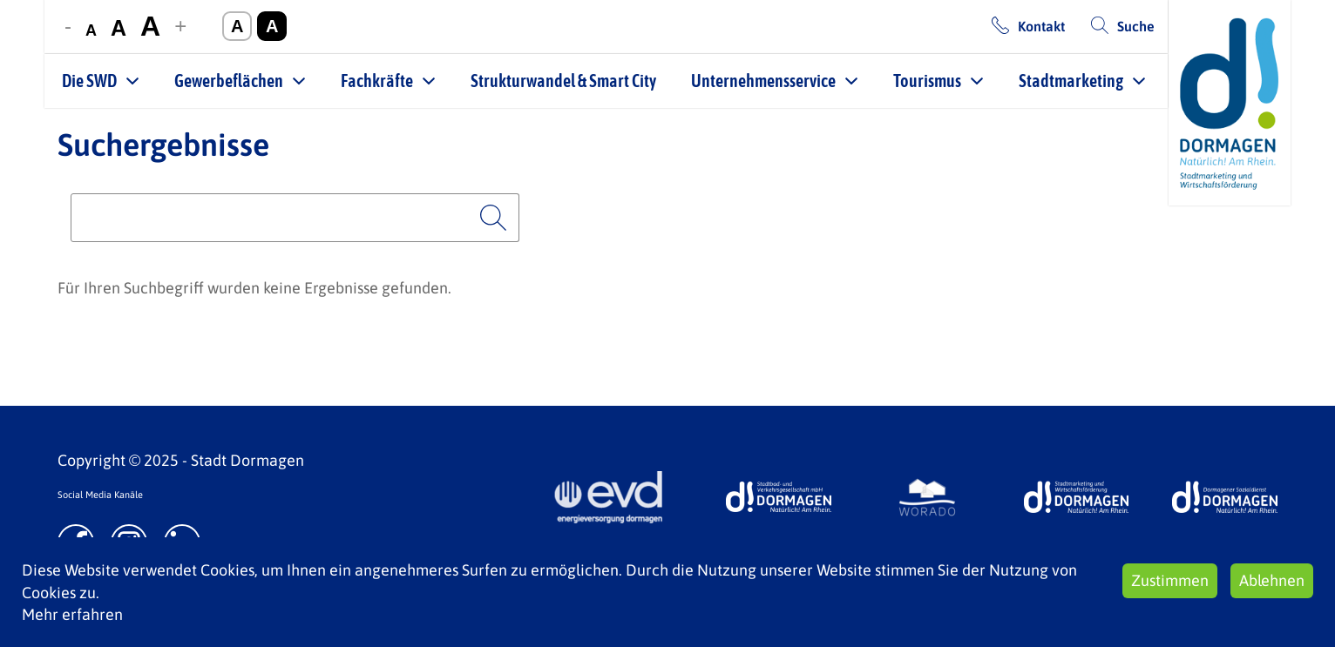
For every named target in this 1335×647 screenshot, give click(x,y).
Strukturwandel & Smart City (563, 81)
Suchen (493, 217)
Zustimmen (1170, 580)
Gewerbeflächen (228, 81)
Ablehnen (1272, 580)
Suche (1136, 26)
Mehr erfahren (72, 614)
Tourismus (927, 81)
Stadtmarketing (1071, 81)
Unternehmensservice (763, 81)
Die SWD (89, 81)
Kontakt (1041, 26)
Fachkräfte (377, 81)
